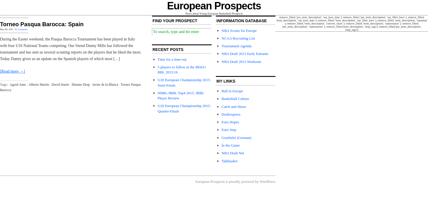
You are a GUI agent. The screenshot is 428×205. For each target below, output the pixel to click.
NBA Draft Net (233, 153)
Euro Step (229, 130)
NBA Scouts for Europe (239, 30)
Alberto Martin (38, 85)
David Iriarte (60, 85)
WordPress (267, 181)
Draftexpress (231, 114)
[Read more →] (12, 71)
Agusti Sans (18, 85)
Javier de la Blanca (105, 85)
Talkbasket (229, 161)
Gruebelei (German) (236, 138)
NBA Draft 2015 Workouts (241, 62)
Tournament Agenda (237, 46)
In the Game (231, 145)
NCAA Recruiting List (238, 38)
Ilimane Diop (81, 85)
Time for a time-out (172, 59)
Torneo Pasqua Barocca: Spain (41, 24)
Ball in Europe (232, 91)
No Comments (21, 29)
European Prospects (214, 6)
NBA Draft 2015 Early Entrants (245, 54)
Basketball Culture (235, 99)
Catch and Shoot (234, 106)
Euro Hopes (230, 122)
